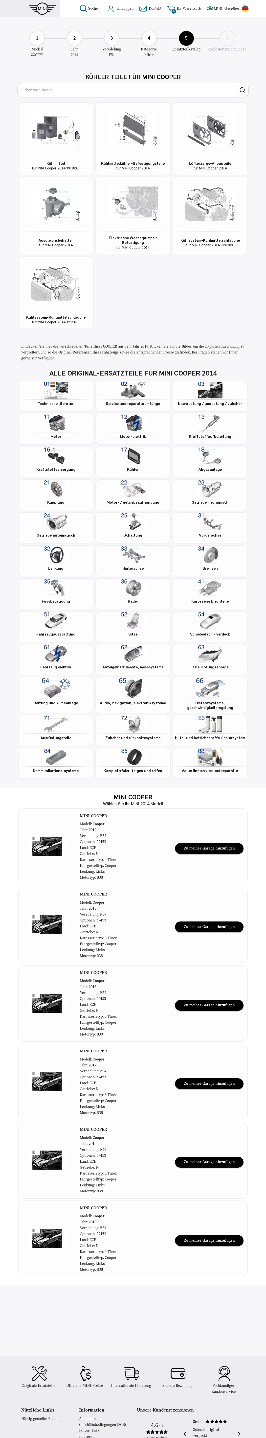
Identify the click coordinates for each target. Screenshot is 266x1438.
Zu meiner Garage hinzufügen (209, 848)
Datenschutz (89, 1431)
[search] (243, 90)
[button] (47, 846)
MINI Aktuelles (223, 9)
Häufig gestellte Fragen (40, 1419)
